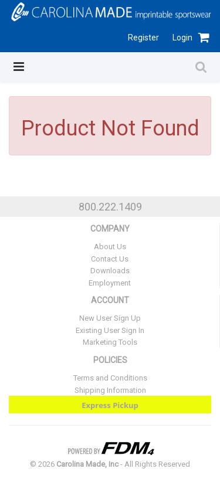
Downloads (110, 270)
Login (182, 37)
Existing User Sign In (110, 330)
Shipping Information (110, 390)
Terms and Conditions (110, 377)
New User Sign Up (110, 318)
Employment (110, 283)
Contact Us (109, 258)
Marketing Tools (110, 342)
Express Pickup (110, 405)
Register (143, 37)
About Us (110, 246)
